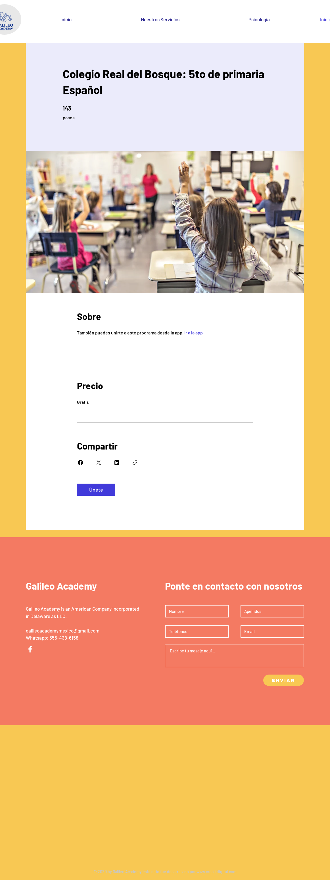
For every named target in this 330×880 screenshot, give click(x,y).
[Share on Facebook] (80, 462)
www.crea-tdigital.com (217, 871)
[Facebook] (30, 649)
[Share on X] (98, 462)
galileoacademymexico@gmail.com (62, 630)
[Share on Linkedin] (116, 462)
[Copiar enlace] (134, 462)
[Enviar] (283, 680)
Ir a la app (193, 332)
